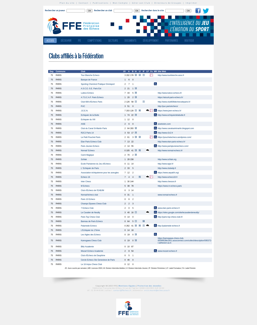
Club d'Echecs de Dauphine (93, 255)
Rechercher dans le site (152, 10)
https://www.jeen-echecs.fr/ (169, 111)
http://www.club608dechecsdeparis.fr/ (174, 102)
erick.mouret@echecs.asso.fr (157, 290)
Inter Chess (86, 181)
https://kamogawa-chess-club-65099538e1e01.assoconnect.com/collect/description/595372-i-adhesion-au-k (185, 240)
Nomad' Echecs (88, 150)
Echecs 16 (85, 177)
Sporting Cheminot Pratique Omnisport (98, 84)
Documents (130, 40)
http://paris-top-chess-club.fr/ (170, 217)
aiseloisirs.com (164, 124)
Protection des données (150, 286)
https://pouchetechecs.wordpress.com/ (174, 137)
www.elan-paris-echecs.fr (169, 208)
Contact (84, 3)
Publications (101, 3)
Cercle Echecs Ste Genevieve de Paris (98, 260)
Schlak (84, 159)
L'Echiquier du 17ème (90, 230)
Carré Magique (87, 155)
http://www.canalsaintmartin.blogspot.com (176, 128)
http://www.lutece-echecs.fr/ (170, 93)
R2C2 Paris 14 (87, 133)
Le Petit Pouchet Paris (90, 137)
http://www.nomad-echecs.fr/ (170, 150)
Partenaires (171, 40)
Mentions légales (127, 286)
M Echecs (85, 186)
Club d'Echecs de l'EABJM (92, 190)
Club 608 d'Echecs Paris (91, 102)
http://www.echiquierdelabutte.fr (171, 115)
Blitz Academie (87, 246)
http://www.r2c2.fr (165, 133)
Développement (151, 40)
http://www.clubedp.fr (167, 168)
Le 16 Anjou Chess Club (91, 264)
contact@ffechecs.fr (122, 290)
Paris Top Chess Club (90, 217)
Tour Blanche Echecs (90, 75)
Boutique (189, 40)
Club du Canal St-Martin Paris (94, 128)
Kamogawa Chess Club (91, 240)
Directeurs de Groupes (167, 3)
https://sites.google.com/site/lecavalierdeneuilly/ (178, 212)
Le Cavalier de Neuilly (90, 212)
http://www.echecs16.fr (168, 177)
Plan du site (67, 3)
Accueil (50, 40)
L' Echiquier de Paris (90, 168)
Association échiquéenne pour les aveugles (100, 173)
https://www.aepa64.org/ (168, 173)
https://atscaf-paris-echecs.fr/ (170, 97)
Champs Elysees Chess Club (93, 204)
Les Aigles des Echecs (90, 235)
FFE (79, 40)
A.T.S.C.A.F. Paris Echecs (92, 97)
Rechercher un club (103, 10)
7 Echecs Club (87, 208)
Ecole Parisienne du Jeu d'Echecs (95, 164)
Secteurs (113, 40)
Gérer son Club (141, 3)
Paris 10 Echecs (88, 199)
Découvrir (66, 40)
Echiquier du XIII (88, 119)
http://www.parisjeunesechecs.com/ (173, 146)
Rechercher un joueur (55, 10)
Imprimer (191, 3)
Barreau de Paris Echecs (92, 221)
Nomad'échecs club (89, 195)
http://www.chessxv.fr (167, 181)
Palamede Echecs (89, 226)
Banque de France (89, 80)
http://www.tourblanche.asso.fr (171, 75)
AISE (83, 124)
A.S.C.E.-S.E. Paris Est (91, 88)
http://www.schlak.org (167, 159)
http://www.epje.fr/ (165, 164)
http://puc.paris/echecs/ (168, 106)
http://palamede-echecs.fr (169, 226)
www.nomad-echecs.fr (167, 195)
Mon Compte (120, 3)
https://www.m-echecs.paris (170, 186)
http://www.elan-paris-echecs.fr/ (171, 142)
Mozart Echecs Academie (92, 251)
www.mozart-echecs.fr (167, 251)
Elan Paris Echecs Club (91, 142)
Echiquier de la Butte (90, 115)
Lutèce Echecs (87, 93)
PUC (83, 106)
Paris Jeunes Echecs (90, 146)
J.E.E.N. (84, 111)
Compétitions (95, 40)
